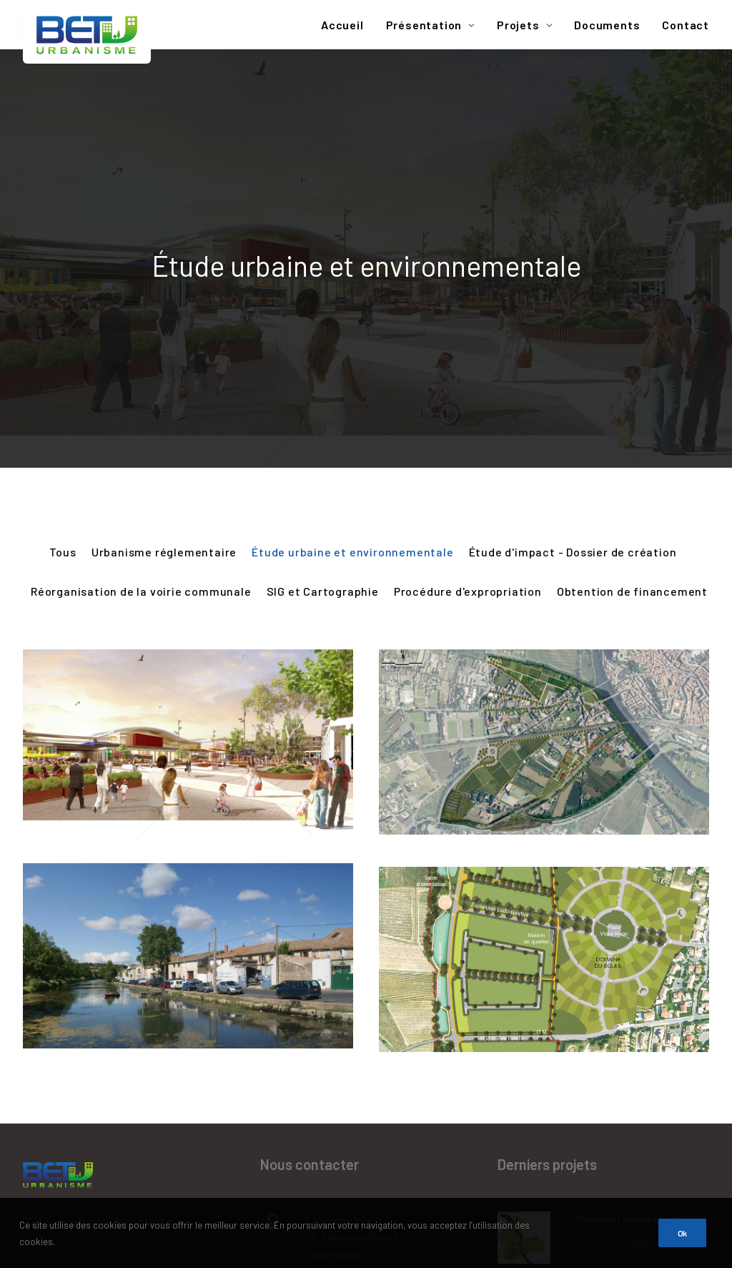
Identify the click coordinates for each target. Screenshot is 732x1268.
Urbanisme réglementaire (164, 303)
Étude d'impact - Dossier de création (573, 303)
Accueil (342, 24)
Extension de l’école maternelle (627, 1054)
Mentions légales (75, 1093)
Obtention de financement (632, 342)
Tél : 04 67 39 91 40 (346, 1049)
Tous (62, 303)
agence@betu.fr (340, 1110)
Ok (682, 1251)
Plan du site (59, 1033)
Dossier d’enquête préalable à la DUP (623, 1132)
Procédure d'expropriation (468, 342)
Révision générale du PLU (641, 969)
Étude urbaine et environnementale (352, 303)
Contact (685, 24)
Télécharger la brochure (98, 974)
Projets (524, 24)
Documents (607, 24)
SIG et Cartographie (323, 342)
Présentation (430, 24)
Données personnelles (91, 1152)
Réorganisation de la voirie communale (141, 342)
